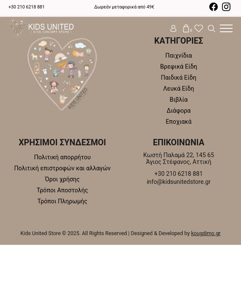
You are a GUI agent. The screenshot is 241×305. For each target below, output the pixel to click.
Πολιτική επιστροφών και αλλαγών (62, 168)
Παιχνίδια (178, 55)
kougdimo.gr (206, 233)
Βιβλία (178, 99)
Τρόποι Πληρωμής (63, 201)
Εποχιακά (179, 121)
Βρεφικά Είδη (178, 66)
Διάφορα (179, 110)
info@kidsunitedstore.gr (179, 181)
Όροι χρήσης (62, 179)
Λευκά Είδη (178, 88)
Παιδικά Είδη (179, 77)
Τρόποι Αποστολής (62, 190)
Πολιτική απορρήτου (62, 157)
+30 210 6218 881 (26, 7)
